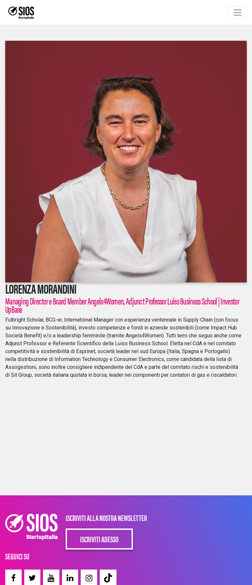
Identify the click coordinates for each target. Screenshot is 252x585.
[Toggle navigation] (237, 12)
